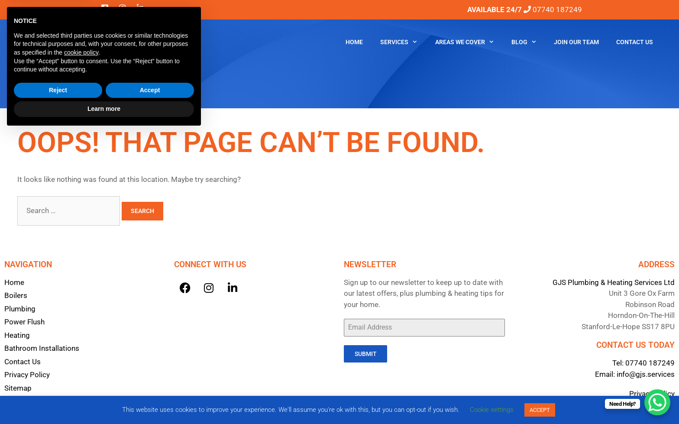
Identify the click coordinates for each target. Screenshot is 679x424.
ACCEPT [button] (540, 410)
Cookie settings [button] (492, 410)
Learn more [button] (103, 400)
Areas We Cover (469, 42)
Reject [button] (58, 381)
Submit (366, 353)
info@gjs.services (646, 374)
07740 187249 (650, 363)
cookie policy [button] (81, 343)
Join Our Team (576, 42)
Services (403, 42)
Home (354, 42)
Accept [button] (150, 381)
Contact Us (634, 42)
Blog (528, 42)
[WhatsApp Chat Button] (657, 402)
